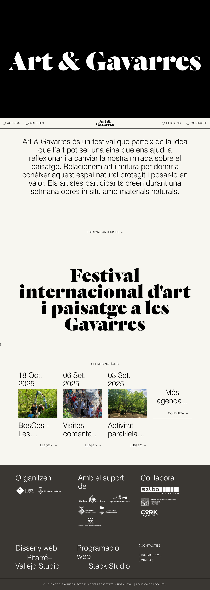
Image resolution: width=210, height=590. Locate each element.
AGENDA (11, 123)
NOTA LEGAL (125, 584)
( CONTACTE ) (149, 545)
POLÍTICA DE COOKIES (150, 584)
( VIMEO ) (146, 560)
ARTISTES (35, 123)
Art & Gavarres (105, 123)
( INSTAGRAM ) (150, 555)
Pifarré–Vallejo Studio (38, 561)
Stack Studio (109, 565)
